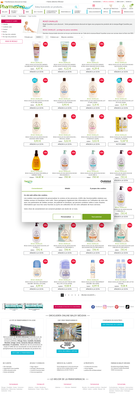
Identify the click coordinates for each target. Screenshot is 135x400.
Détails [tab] (67, 188)
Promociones (128, 12)
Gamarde (4, 391)
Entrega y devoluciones (37, 368)
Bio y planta (38, 12)
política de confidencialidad (93, 370)
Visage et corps (11, 21)
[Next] (88, 295)
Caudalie (9, 387)
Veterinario (116, 12)
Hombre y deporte (77, 11)
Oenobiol (104, 387)
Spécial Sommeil (108, 2)
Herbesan (121, 387)
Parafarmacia (66, 12)
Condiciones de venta (91, 366)
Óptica (105, 12)
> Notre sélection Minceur (54, 2)
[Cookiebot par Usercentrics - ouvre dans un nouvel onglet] (102, 181)
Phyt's (46, 389)
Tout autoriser (97, 217)
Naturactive (129, 387)
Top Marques (22, 16)
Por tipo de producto (9, 37)
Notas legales (89, 368)
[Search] (54, 7)
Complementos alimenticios (51, 11)
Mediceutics (4, 389)
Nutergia (127, 391)
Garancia (20, 387)
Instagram (108, 307)
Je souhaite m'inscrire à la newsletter (67, 307)
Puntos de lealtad (9, 372)
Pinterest (120, 307)
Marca (38, 37)
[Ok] (77, 7)
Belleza (4, 12)
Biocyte (84, 387)
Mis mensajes (8, 366)
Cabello (5, 24)
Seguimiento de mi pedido (11, 368)
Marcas (128, 2)
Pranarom (112, 392)
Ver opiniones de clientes (112, 325)
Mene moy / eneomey (15, 389)
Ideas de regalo (11, 41)
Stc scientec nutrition (94, 387)
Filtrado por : (29, 37)
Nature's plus (119, 391)
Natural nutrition (114, 389)
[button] (123, 7)
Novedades (97, 2)
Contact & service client (37, 370)
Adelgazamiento (95, 12)
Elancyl (100, 389)
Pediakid (73, 387)
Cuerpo (5, 29)
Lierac (90, 389)
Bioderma (42, 387)
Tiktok (130, 307)
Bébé (27, 12)
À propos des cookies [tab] (98, 188)
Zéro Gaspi (120, 2)
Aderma (30, 387)
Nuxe (37, 389)
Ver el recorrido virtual (67, 351)
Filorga (3, 387)
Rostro (5, 32)
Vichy (9, 391)
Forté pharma (113, 387)
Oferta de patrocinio (10, 370)
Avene (15, 387)
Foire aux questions (36, 372)
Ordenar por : (55, 37)
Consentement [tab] (37, 188)
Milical (85, 389)
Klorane (67, 387)
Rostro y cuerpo (14, 11)
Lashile (95, 389)
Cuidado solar (7, 27)
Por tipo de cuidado (9, 34)
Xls (104, 389)
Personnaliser (67, 217)
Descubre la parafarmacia (22, 353)
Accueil (3, 16)
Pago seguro (34, 366)
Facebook (96, 307)
